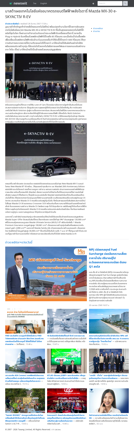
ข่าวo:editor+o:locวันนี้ (18, 242)
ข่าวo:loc (96, 31)
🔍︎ (125, 3)
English (43, 3)
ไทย (34, 3)
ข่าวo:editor (98, 28)
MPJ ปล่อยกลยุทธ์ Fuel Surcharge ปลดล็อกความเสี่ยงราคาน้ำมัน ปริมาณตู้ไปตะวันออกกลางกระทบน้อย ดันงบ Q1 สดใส (108, 258)
